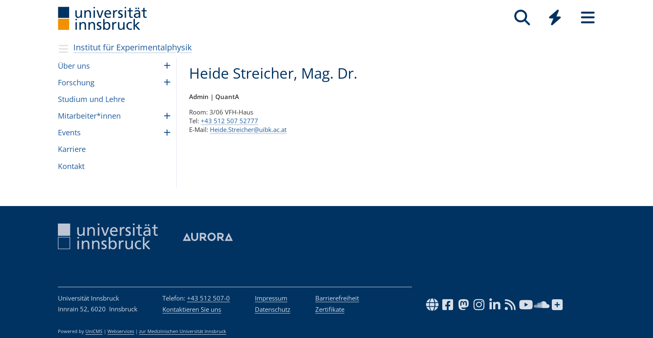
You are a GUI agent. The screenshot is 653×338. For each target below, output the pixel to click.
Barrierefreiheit (337, 298)
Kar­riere (72, 149)
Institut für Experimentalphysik (132, 47)
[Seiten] (587, 17)
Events (69, 132)
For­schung (76, 82)
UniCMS (93, 331)
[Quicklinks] (554, 17)
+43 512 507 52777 (229, 121)
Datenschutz (272, 309)
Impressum (271, 298)
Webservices (120, 331)
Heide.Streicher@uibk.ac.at (248, 129)
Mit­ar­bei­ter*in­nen (89, 116)
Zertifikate (329, 309)
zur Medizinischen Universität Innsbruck (182, 331)
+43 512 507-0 (208, 298)
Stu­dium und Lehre (91, 99)
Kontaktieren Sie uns (191, 309)
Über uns (74, 66)
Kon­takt (71, 166)
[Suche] (522, 17)
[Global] (555, 18)
